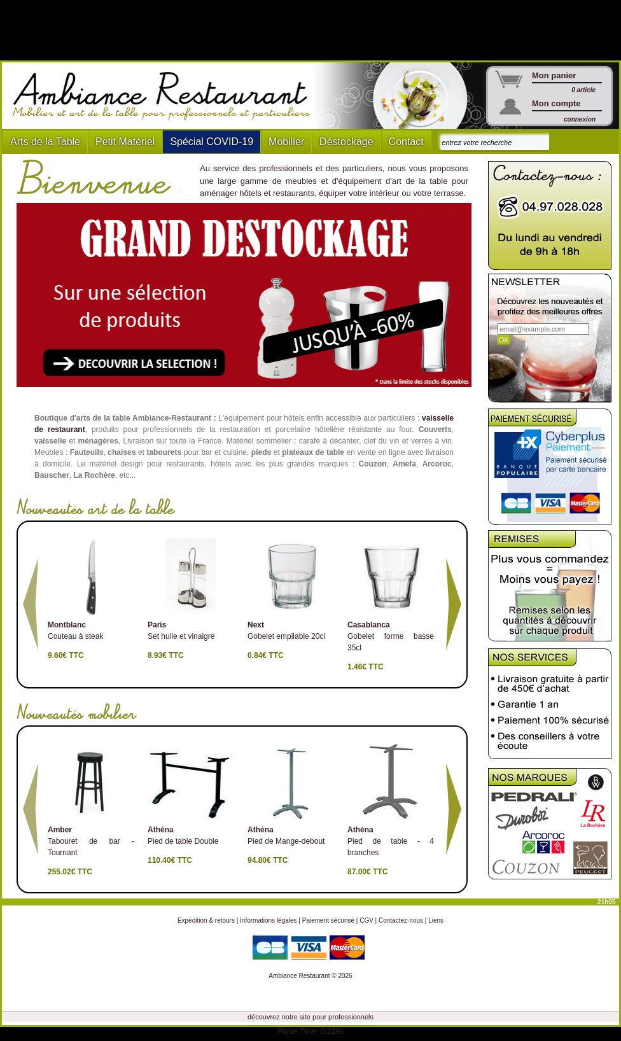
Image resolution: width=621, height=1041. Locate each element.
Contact (406, 141)
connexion (580, 119)
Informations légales (268, 920)
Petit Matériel (125, 141)
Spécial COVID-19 (211, 141)
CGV (366, 920)
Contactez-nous (401, 920)
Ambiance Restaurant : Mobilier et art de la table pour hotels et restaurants (166, 96)
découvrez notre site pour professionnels (310, 1017)
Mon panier (554, 75)
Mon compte (556, 103)
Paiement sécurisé (328, 920)
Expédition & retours (206, 920)
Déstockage (346, 141)
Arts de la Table (45, 141)
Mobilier (286, 141)
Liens (435, 920)
